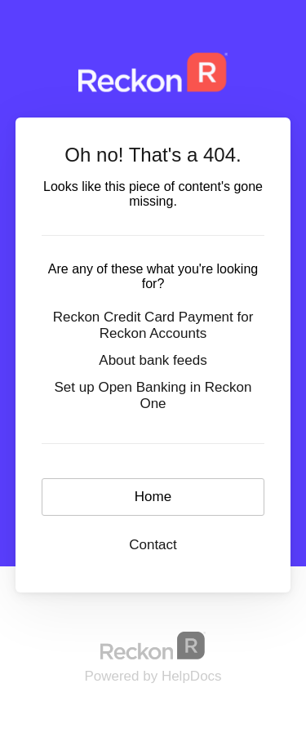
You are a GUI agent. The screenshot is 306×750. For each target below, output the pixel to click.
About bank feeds (152, 360)
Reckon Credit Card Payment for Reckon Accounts (153, 325)
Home (153, 496)
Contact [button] (153, 545)
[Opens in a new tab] (153, 645)
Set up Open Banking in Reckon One (153, 395)
